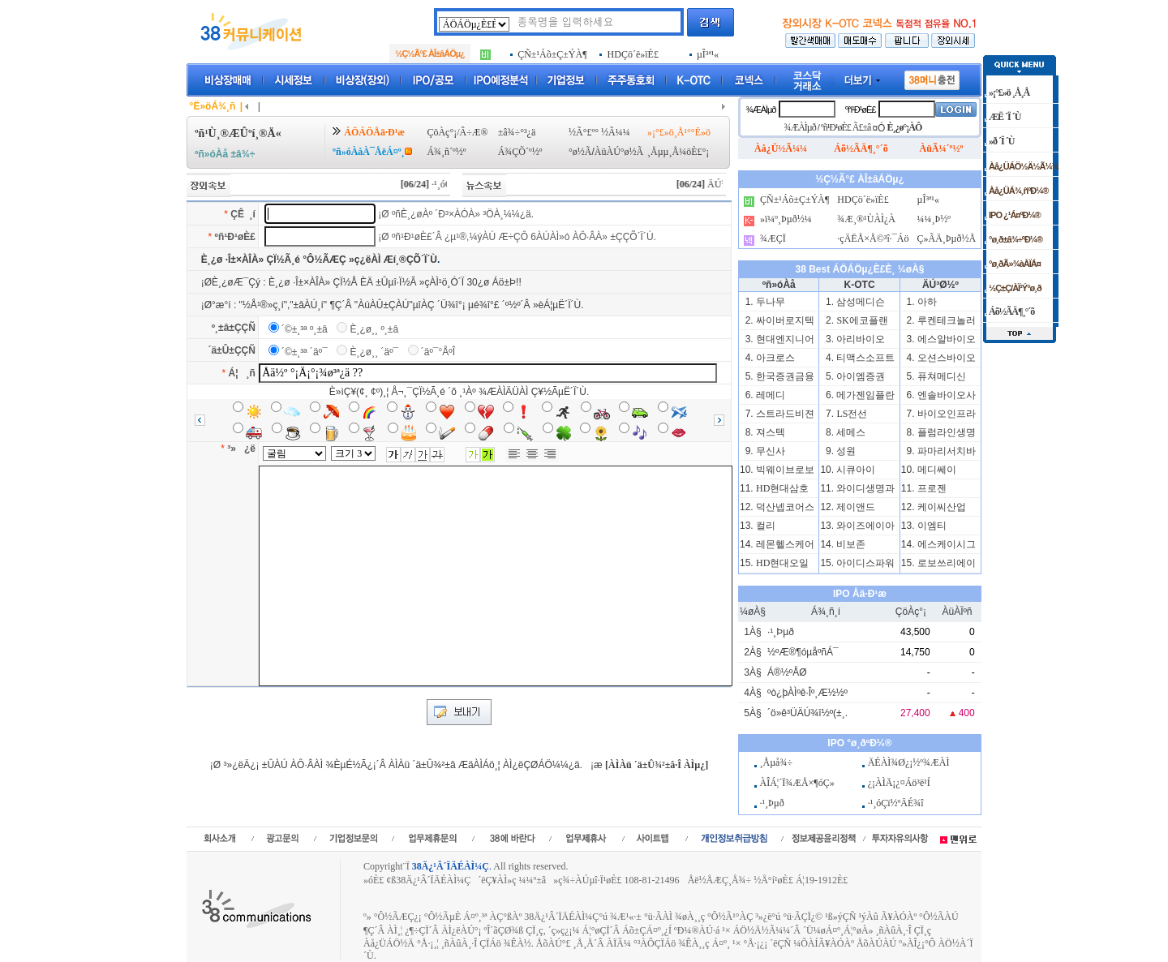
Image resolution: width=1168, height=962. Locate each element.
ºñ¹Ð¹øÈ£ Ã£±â (846, 127)
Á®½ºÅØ (787, 672)
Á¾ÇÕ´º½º (520, 151)
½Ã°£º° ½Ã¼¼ (599, 132)
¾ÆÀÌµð (760, 109)
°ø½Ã (580, 151)
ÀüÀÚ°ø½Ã (619, 151)
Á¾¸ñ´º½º (446, 151)
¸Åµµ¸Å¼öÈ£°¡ (678, 151)
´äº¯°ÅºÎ (438, 352)
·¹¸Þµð (780, 632)
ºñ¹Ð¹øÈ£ (235, 237)
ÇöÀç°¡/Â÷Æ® (457, 132)
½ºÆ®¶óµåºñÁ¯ (803, 652)
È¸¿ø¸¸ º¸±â (374, 329)
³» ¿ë (241, 448)
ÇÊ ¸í (243, 214)
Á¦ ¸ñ (242, 373)
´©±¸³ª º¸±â (304, 329)
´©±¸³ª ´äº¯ (304, 352)
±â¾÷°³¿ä (517, 132)
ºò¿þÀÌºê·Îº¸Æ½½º (807, 692)
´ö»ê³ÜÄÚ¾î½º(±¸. (807, 713)
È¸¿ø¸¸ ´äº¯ (374, 352)
